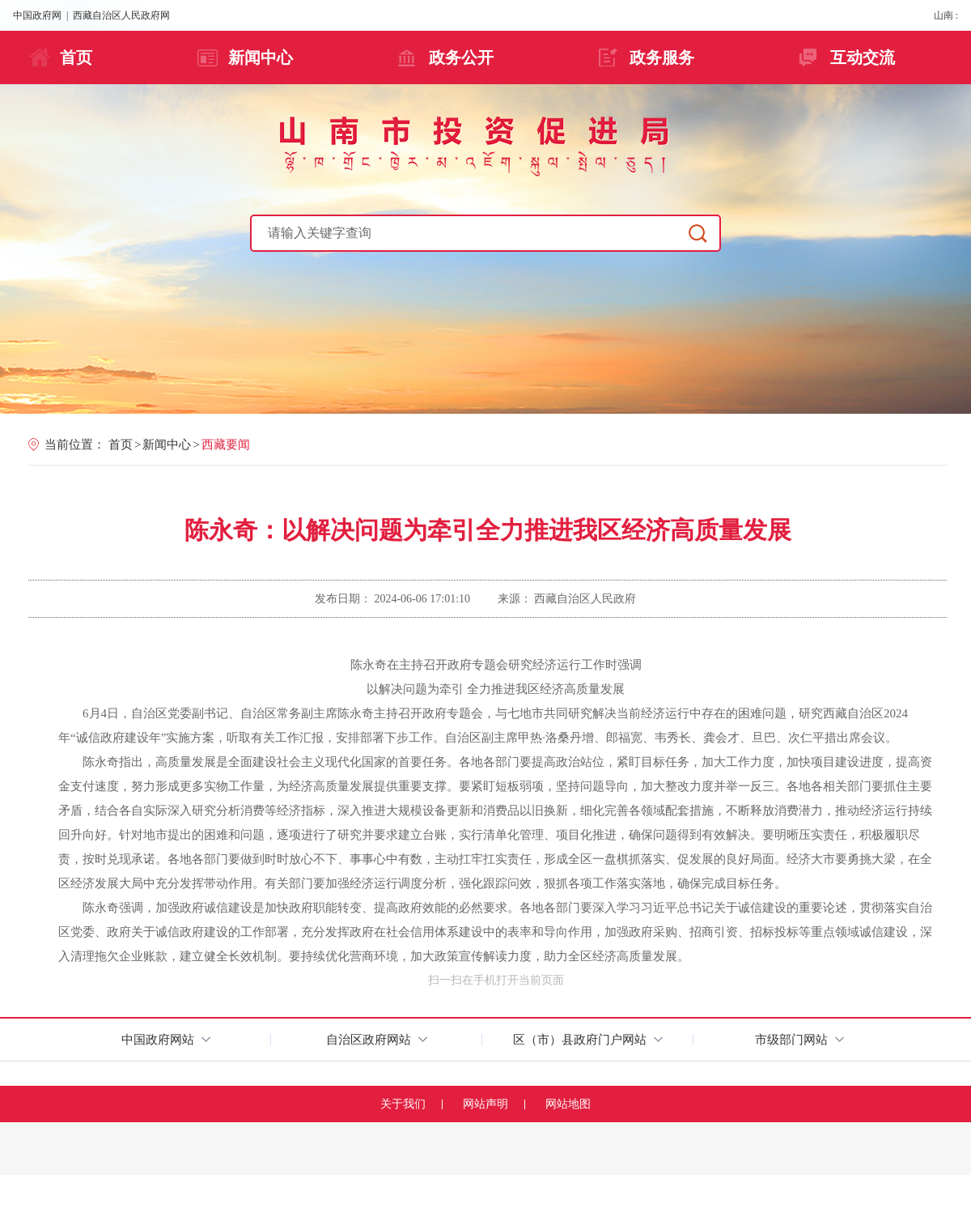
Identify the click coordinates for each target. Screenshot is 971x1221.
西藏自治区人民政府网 (121, 15)
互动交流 (862, 57)
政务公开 (461, 57)
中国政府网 (37, 15)
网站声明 (485, 1104)
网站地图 (568, 1104)
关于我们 (403, 1104)
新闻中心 (260, 57)
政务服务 (662, 57)
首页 (76, 57)
